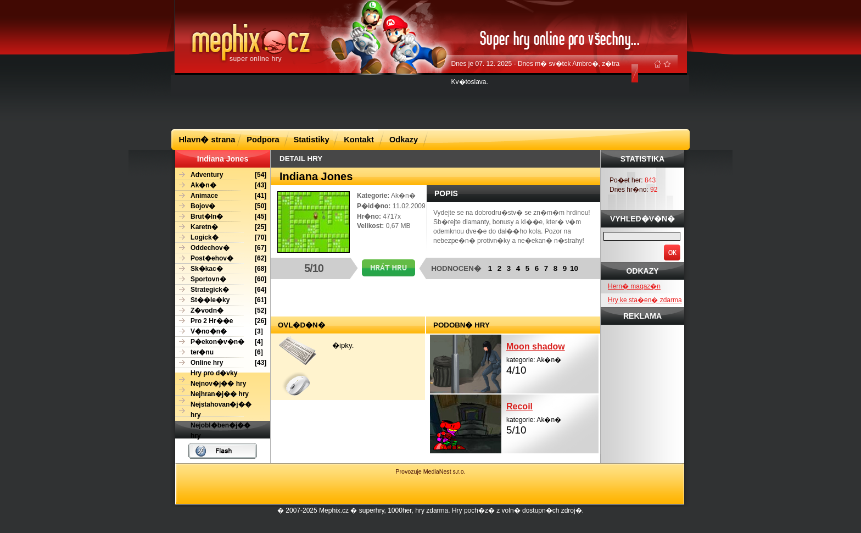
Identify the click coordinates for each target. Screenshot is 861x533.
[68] (220, 269)
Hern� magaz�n (634, 286)
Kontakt (359, 139)
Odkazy (403, 139)
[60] (220, 279)
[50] (220, 206)
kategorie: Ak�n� (552, 357)
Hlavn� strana (207, 139)
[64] (220, 290)
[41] (220, 196)
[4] (219, 342)
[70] (220, 237)
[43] (220, 185)
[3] (219, 331)
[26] (220, 321)
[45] (220, 217)
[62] (220, 258)
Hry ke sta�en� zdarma (645, 300)
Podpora (263, 139)
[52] (220, 311)
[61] (220, 300)
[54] (220, 175)
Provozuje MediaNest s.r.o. (430, 471)
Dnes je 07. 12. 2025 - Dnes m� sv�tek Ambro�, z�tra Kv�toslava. (535, 73)
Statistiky (311, 139)
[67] (220, 248)
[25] (220, 227)
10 (574, 268)
